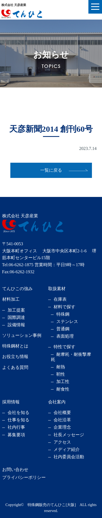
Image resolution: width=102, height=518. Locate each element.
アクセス (62, 442)
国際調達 (16, 317)
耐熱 (60, 367)
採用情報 (11, 402)
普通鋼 (62, 329)
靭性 (60, 374)
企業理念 (62, 427)
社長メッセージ (69, 434)
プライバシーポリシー (24, 477)
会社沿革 (62, 419)
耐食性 (62, 389)
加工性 (62, 381)
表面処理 (65, 336)
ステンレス (67, 321)
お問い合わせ (15, 469)
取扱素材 (57, 288)
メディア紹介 (67, 449)
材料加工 (11, 299)
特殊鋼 (62, 314)
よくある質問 (15, 367)
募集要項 (16, 434)
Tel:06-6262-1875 (17, 264)
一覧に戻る (51, 170)
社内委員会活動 (69, 456)
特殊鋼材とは (15, 346)
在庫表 (60, 299)
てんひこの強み (17, 288)
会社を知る (18, 412)
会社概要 (62, 412)
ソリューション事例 (21, 335)
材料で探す (64, 306)
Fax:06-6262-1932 (18, 271)
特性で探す (64, 346)
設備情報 (16, 324)
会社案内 (57, 402)
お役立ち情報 (15, 356)
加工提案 (16, 310)
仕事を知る (18, 419)
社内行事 (16, 427)
